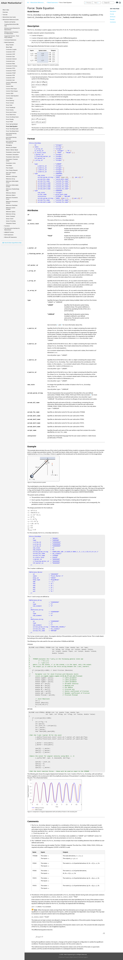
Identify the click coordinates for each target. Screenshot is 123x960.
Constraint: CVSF (10, 54)
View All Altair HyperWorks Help (12, 242)
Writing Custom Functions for (11, 32)
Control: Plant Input (11, 88)
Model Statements (9, 42)
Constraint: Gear (10, 56)
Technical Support (83, 957)
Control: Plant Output (12, 91)
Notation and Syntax (9, 22)
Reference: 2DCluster (11, 176)
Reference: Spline (10, 211)
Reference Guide (11, 19)
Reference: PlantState (11, 205)
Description (113, 11)
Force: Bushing (10, 100)
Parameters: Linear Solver (13, 152)
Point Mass (9, 165)
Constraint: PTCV (10, 68)
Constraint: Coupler (11, 49)
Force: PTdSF (9, 121)
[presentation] (64, 497)
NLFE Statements (8, 234)
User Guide (9, 17)
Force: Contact (10, 103)
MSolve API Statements (10, 237)
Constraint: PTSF (10, 75)
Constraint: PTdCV (11, 70)
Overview (5, 12)
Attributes (112, 16)
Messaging (9, 145)
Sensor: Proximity (11, 221)
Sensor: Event (9, 218)
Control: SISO (9, 93)
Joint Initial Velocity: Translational (11, 142)
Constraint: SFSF (10, 77)
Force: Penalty (10, 119)
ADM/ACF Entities (9, 232)
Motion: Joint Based (11, 147)
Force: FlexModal (10, 107)
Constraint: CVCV (10, 52)
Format (112, 14)
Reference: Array (10, 179)
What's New (6, 10)
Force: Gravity (10, 110)
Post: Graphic (9, 168)
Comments (113, 22)
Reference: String (10, 214)
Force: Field (9, 105)
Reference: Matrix (10, 195)
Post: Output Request (11, 170)
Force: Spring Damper (12, 124)
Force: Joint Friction (11, 112)
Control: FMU (9, 86)
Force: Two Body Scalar (12, 128)
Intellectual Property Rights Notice (68, 957)
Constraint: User (10, 80)
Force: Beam (9, 98)
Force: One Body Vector (12, 117)
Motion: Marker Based (12, 150)
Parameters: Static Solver (12, 157)
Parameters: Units (11, 163)
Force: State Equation (11, 126)
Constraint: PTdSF (11, 73)
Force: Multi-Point (11, 114)
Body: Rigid (9, 47)
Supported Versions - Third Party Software (11, 36)
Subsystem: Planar (11, 223)
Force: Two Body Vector (12, 131)
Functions (7, 226)
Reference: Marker (11, 193)
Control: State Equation (12, 95)
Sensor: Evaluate (10, 216)
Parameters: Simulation (12, 154)
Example (112, 19)
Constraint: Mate (10, 63)
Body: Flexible (10, 44)
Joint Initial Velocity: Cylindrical (11, 134)
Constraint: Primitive (11, 66)
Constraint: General (11, 59)
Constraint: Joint (10, 61)
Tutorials (5, 14)
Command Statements (10, 40)
